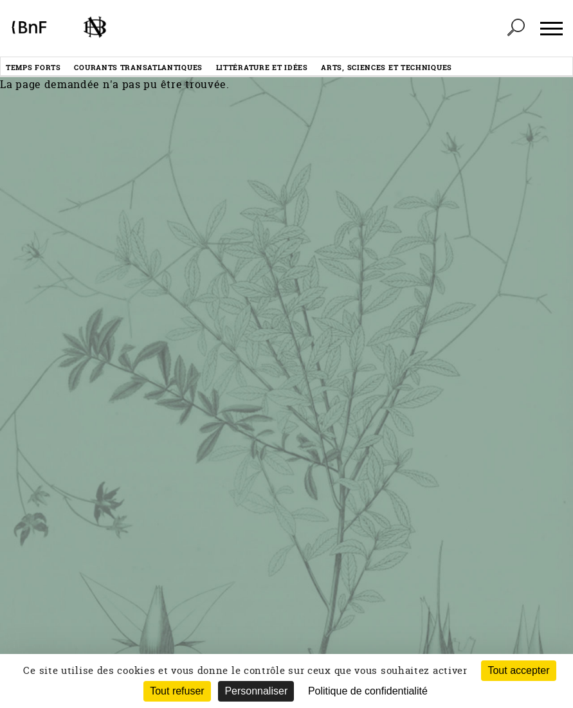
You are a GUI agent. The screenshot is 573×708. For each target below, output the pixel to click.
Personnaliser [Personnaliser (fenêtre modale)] (255, 690)
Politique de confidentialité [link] (368, 690)
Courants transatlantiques (138, 67)
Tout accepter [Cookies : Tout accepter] (518, 670)
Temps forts (33, 67)
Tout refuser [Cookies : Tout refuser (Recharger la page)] (177, 690)
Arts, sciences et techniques (386, 67)
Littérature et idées (262, 67)
